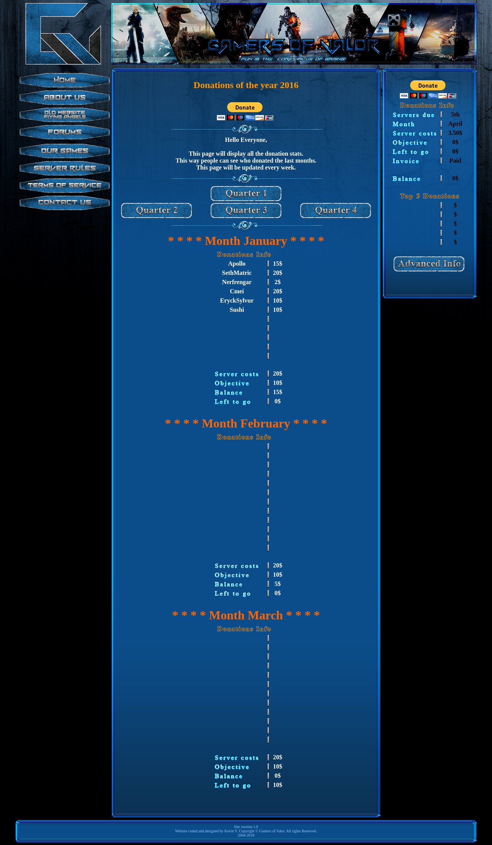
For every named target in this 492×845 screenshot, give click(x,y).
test (63, 164)
